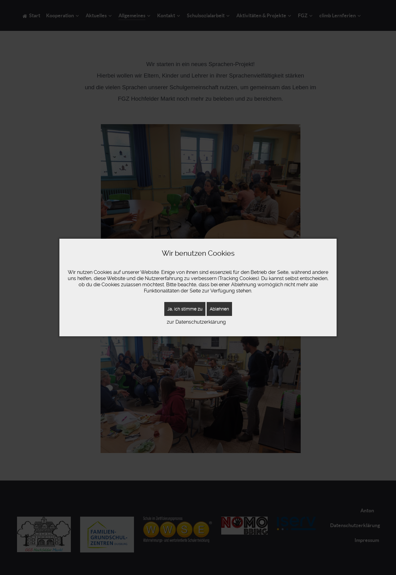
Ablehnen (219, 308)
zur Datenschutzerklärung (196, 322)
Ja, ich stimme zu (184, 308)
